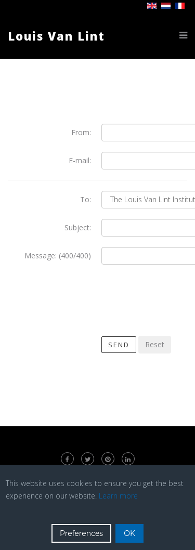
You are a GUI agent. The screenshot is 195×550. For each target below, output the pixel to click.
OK (129, 533)
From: (81, 132)
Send (118, 344)
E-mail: (80, 160)
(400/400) (75, 255)
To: (85, 199)
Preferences (81, 533)
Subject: (77, 227)
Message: (40, 255)
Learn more (118, 496)
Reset (154, 344)
